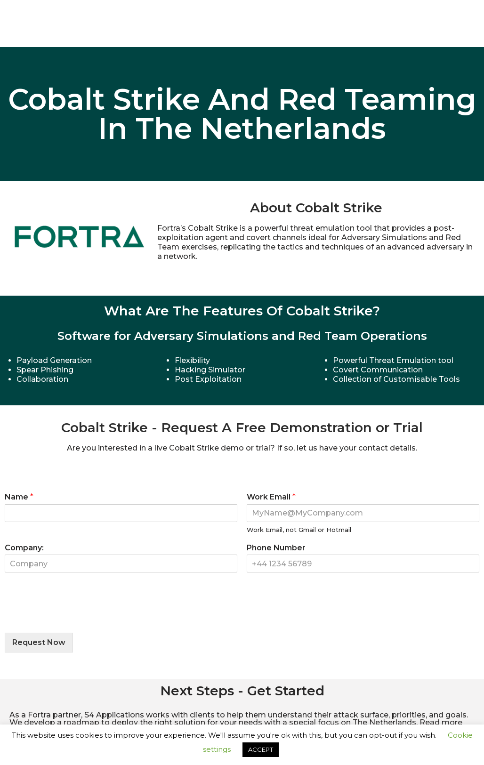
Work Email (271, 496)
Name (19, 496)
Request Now (38, 642)
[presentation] (76, 617)
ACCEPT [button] (260, 749)
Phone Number (276, 547)
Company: (24, 547)
